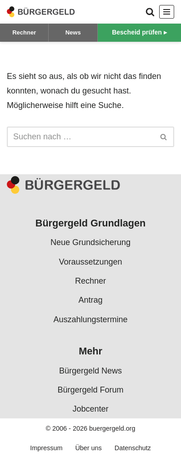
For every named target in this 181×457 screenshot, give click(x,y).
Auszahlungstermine (90, 319)
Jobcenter (90, 408)
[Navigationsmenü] (166, 12)
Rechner (24, 32)
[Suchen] (150, 11)
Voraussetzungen (90, 261)
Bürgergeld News (90, 370)
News (73, 32)
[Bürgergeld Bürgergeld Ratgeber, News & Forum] (41, 11)
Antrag (90, 300)
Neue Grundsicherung (90, 242)
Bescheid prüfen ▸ (139, 32)
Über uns (88, 448)
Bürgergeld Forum (90, 389)
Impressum (46, 448)
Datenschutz (133, 448)
